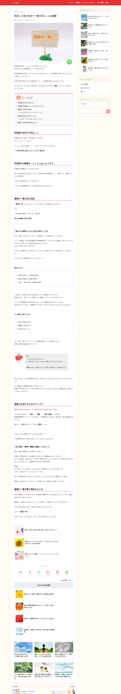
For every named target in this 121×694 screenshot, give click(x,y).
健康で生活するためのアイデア (27, 116)
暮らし (107, 2)
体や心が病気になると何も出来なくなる (31, 112)
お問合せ (77, 2)
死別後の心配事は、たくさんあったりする (30, 106)
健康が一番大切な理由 (24, 109)
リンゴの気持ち (18, 2)
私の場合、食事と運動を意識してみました (32, 119)
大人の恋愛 (100, 2)
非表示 (29, 97)
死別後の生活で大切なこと (26, 102)
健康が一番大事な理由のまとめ (27, 122)
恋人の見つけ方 (86, 88)
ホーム (71, 2)
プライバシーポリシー (88, 2)
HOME (60, 682)
